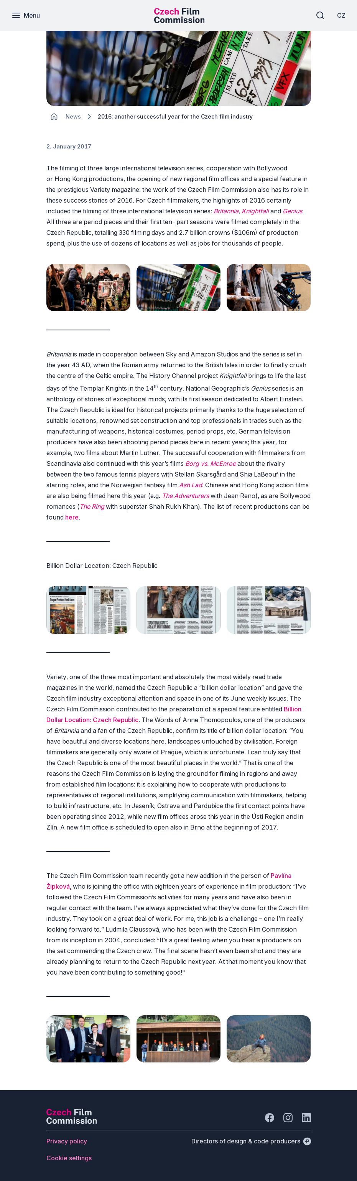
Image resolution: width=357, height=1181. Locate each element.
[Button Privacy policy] (66, 1141)
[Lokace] (73, 116)
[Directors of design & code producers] (251, 1141)
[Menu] (26, 15)
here (72, 517)
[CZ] (341, 15)
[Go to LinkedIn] (306, 1117)
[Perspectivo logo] (71, 1121)
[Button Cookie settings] (69, 1158)
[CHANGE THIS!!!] (54, 116)
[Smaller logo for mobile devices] (179, 21)
